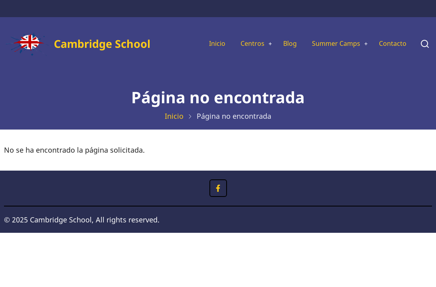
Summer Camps (330, 44)
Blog (280, 44)
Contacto (391, 44)
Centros (240, 44)
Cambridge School (102, 43)
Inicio (202, 44)
